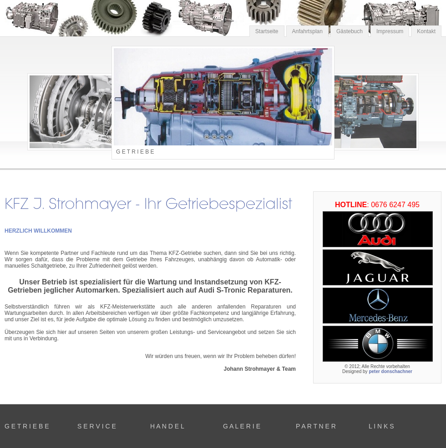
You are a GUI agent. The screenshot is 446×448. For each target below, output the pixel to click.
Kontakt (426, 31)
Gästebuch (349, 31)
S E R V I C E (96, 426)
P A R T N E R (316, 426)
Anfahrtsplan (307, 31)
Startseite (267, 31)
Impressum (389, 31)
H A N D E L (167, 426)
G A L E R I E (241, 426)
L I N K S (381, 426)
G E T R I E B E (27, 426)
